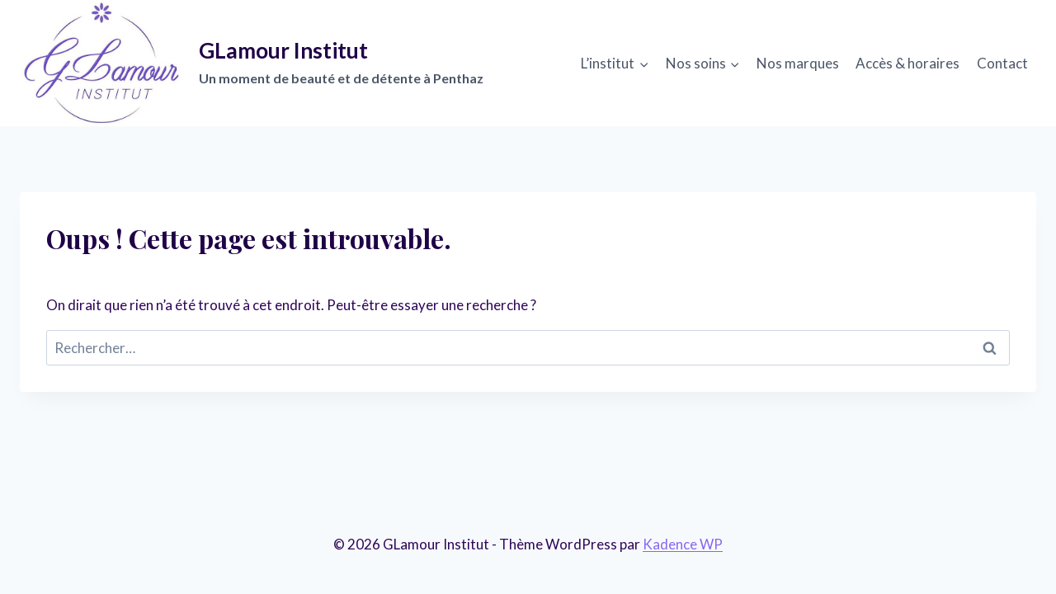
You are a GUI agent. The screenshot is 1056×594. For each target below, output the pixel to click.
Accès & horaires (907, 63)
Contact (1002, 63)
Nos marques (798, 63)
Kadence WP (683, 544)
